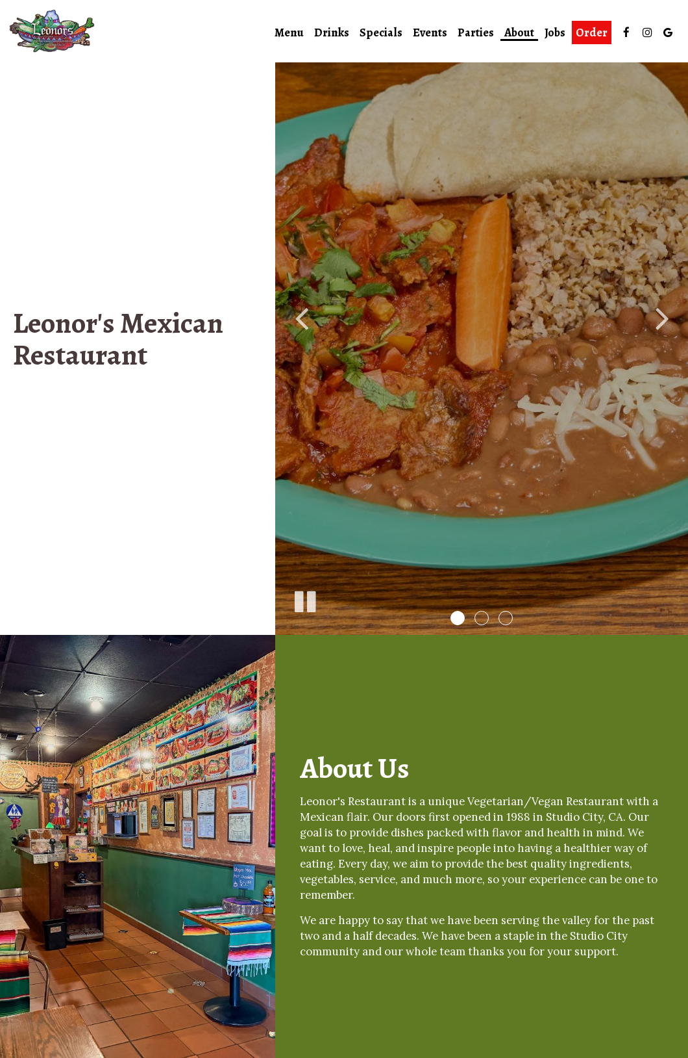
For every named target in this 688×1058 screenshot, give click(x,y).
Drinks (331, 32)
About (519, 32)
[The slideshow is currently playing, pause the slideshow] (304, 599)
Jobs (555, 32)
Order (592, 32)
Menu (289, 32)
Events (430, 32)
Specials (381, 32)
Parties (476, 32)
